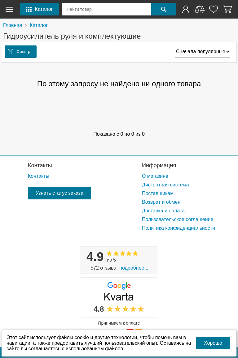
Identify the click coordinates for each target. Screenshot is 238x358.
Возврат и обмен (161, 202)
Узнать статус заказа (59, 193)
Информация (159, 165)
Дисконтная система (165, 184)
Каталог (39, 25)
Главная (12, 25)
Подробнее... (133, 268)
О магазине (155, 176)
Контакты (40, 165)
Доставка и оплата (163, 210)
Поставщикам (158, 193)
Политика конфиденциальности (178, 228)
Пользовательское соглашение (177, 219)
